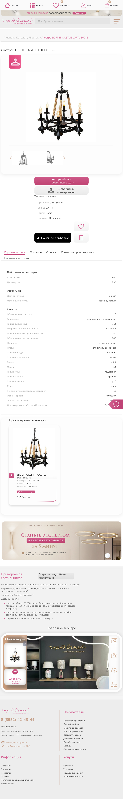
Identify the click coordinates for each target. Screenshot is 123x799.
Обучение (68, 765)
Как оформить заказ (74, 731)
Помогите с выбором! (53, 238)
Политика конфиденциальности (17, 780)
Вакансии (6, 765)
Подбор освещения (73, 773)
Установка (68, 769)
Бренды (67, 745)
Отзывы (5, 776)
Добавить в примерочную (61, 190)
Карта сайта (7, 783)
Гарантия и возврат (73, 728)
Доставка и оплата (73, 738)
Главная (11, 5)
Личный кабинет (71, 724)
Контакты (6, 773)
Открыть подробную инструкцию (52, 576)
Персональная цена (26, 492)
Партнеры (6, 769)
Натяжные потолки (73, 776)
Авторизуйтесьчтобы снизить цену (61, 180)
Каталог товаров (72, 735)
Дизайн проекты (71, 742)
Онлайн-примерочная (74, 749)
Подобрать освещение (50, 21)
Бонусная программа (74, 720)
